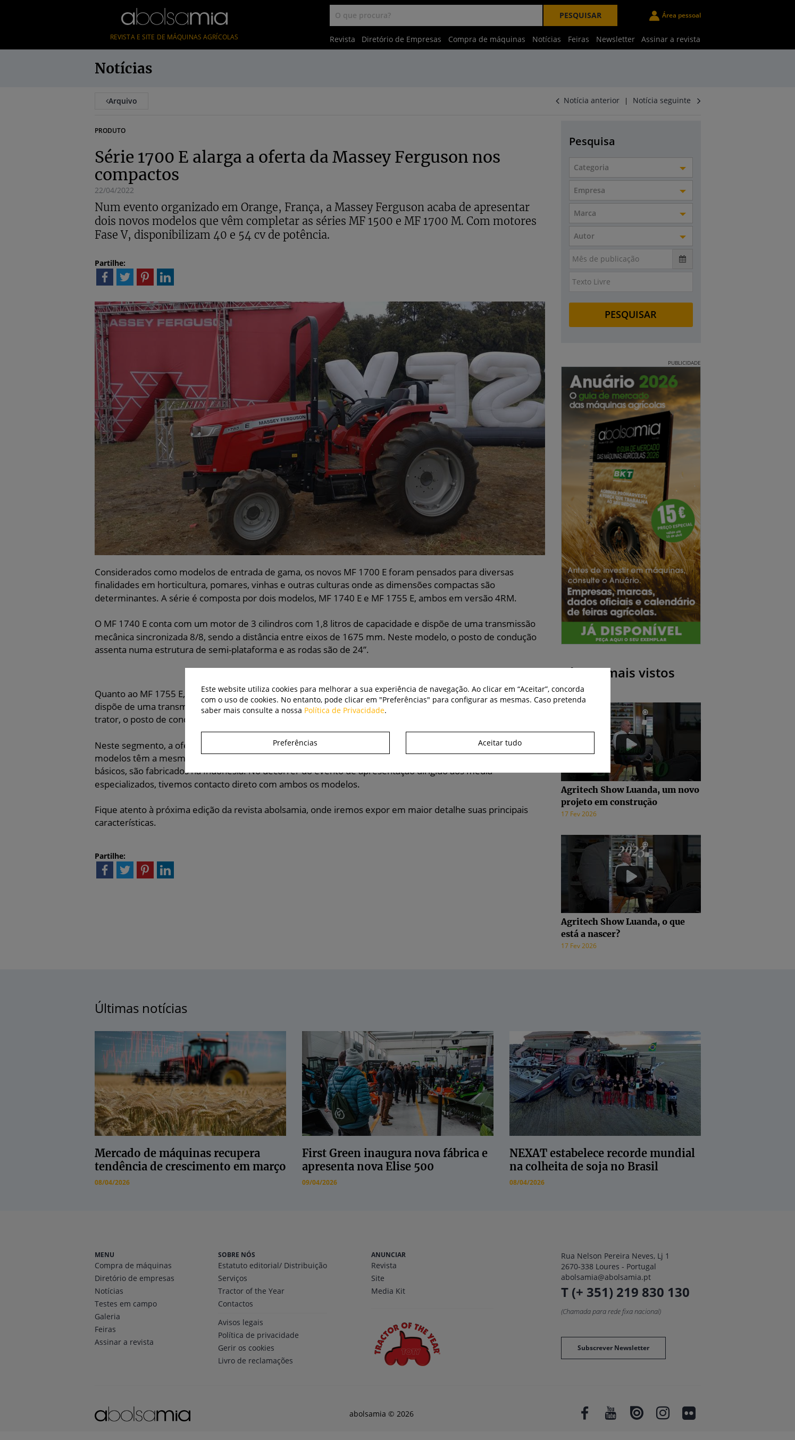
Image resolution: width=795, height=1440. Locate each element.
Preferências (295, 743)
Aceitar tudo (500, 743)
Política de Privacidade (344, 710)
